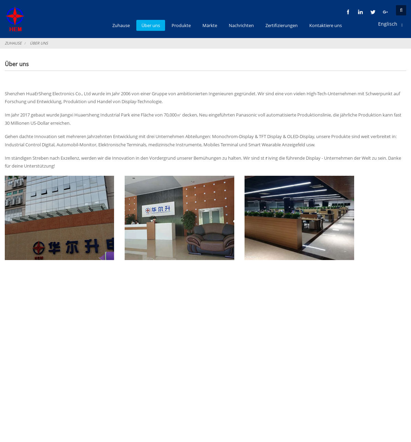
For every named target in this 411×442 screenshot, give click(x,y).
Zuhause (13, 43)
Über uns (39, 43)
